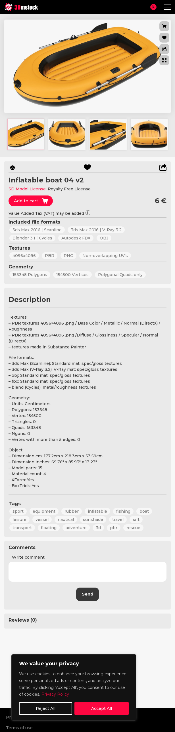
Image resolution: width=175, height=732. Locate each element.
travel (118, 519)
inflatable (97, 511)
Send (87, 593)
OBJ (103, 238)
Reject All (45, 708)
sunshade (93, 519)
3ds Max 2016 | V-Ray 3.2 (96, 229)
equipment (44, 511)
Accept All (101, 708)
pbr (113, 527)
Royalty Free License (69, 189)
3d (98, 527)
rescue (133, 527)
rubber (71, 511)
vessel (42, 519)
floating (49, 527)
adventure (76, 527)
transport (22, 527)
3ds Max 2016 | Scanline (37, 229)
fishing (123, 511)
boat (144, 511)
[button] (164, 49)
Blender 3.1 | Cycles (32, 238)
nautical (66, 519)
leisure (19, 519)
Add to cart (26, 200)
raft (136, 519)
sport (18, 511)
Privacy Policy (55, 694)
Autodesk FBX (75, 238)
